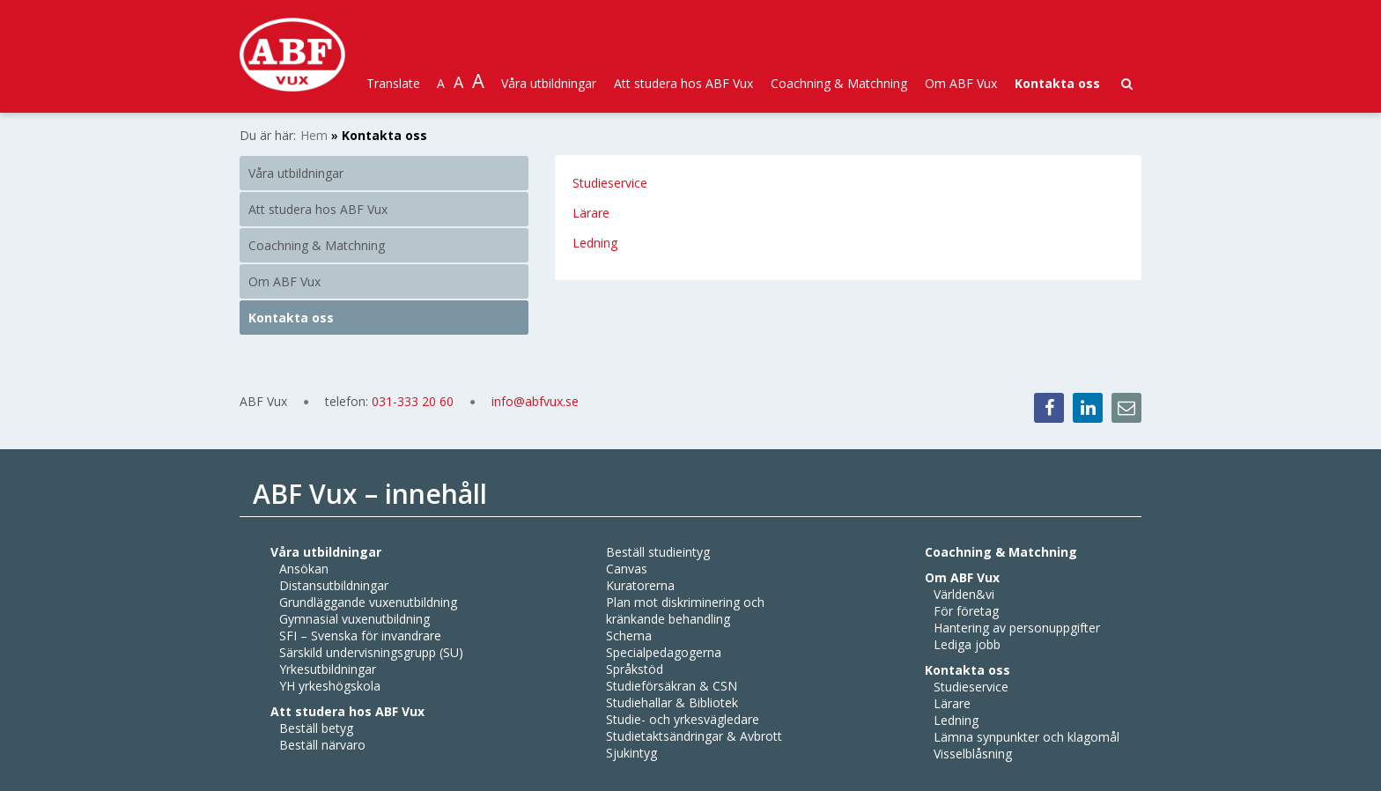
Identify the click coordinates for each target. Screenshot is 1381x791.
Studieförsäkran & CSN (671, 685)
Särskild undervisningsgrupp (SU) (371, 652)
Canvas (626, 568)
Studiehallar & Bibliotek (672, 702)
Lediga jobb (967, 644)
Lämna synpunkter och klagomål (1026, 736)
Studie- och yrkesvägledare (682, 719)
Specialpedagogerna (663, 652)
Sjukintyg (631, 752)
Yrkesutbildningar (327, 669)
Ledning (594, 242)
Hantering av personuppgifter (1017, 627)
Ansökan (304, 568)
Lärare (592, 212)
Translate (393, 83)
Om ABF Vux (961, 83)
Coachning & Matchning (839, 83)
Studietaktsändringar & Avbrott (694, 736)
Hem (314, 135)
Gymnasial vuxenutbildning (354, 618)
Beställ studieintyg (658, 551)
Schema (629, 635)
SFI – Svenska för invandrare (360, 635)
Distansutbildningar (333, 585)
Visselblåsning (973, 753)
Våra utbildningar (548, 83)
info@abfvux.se (535, 401)
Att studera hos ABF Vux (683, 83)
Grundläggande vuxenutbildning (368, 602)
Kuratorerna (640, 585)
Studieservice (609, 182)
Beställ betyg (316, 728)
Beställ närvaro (322, 744)
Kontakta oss (1057, 83)
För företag (966, 610)
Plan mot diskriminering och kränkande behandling (685, 610)
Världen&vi (964, 594)
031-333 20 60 (414, 401)
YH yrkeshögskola (329, 685)
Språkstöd (634, 669)
